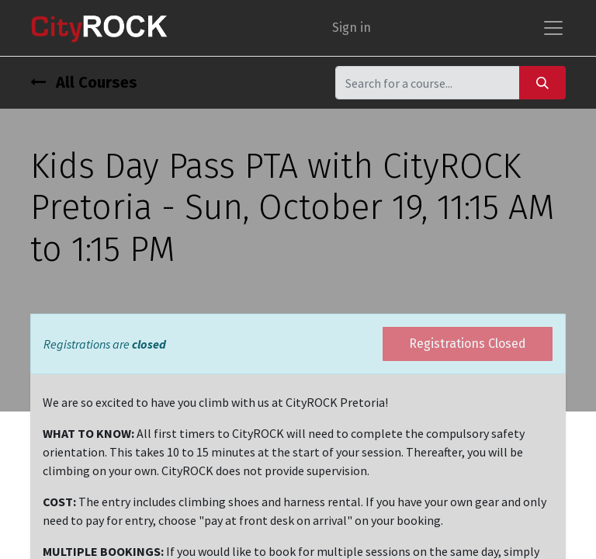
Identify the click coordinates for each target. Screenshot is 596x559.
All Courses (83, 82)
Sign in (351, 27)
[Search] (542, 82)
